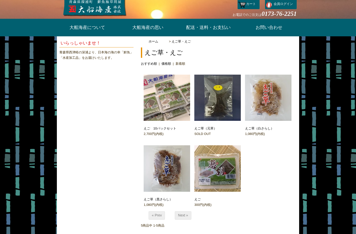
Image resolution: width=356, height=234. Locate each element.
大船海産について (87, 27)
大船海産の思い (147, 27)
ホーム (153, 41)
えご (197, 199)
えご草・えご (181, 41)
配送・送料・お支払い (208, 27)
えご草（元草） (205, 128)
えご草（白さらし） (259, 128)
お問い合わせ (269, 27)
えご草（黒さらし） (158, 199)
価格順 (166, 63)
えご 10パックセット (160, 128)
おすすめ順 (149, 63)
